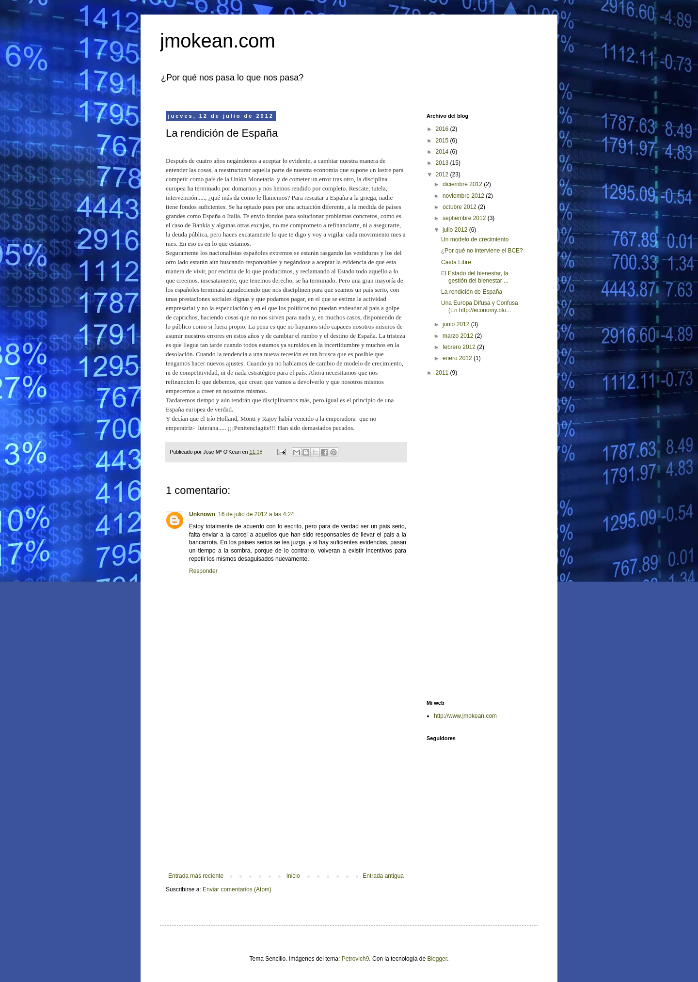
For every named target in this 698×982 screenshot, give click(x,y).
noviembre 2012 (464, 195)
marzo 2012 (459, 336)
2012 (443, 174)
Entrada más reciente (195, 875)
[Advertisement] (286, 792)
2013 (443, 162)
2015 (443, 140)
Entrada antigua (383, 875)
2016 (443, 129)
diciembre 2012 (463, 184)
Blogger (437, 958)
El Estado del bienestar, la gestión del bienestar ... (474, 277)
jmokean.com (217, 40)
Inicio (293, 875)
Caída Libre (456, 262)
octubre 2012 (460, 207)
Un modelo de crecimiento (474, 239)
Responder (203, 571)
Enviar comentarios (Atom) (237, 889)
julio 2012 (456, 229)
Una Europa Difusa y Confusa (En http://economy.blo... (479, 306)
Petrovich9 (355, 958)
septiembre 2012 (465, 218)
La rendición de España (471, 291)
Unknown (202, 514)
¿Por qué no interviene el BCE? (482, 250)
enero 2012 (458, 358)
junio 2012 (457, 324)
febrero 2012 (460, 347)
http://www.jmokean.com (465, 716)
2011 (443, 372)
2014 (443, 151)
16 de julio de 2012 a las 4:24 (256, 514)
